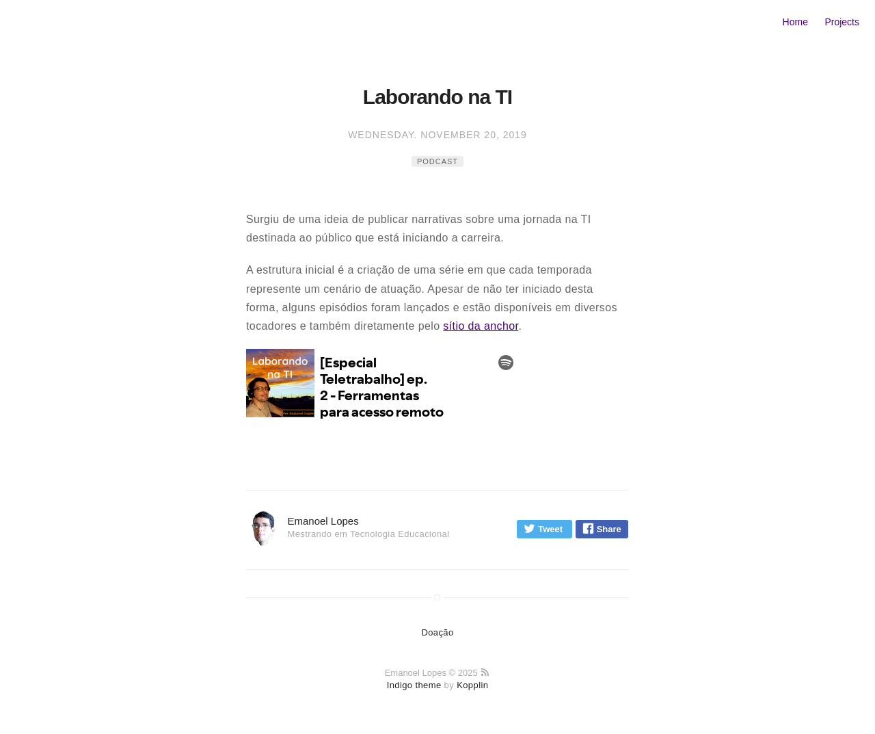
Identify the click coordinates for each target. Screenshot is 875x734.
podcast (437, 161)
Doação (437, 632)
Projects (841, 21)
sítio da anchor (480, 326)
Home (795, 21)
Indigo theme (414, 685)
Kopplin (472, 685)
